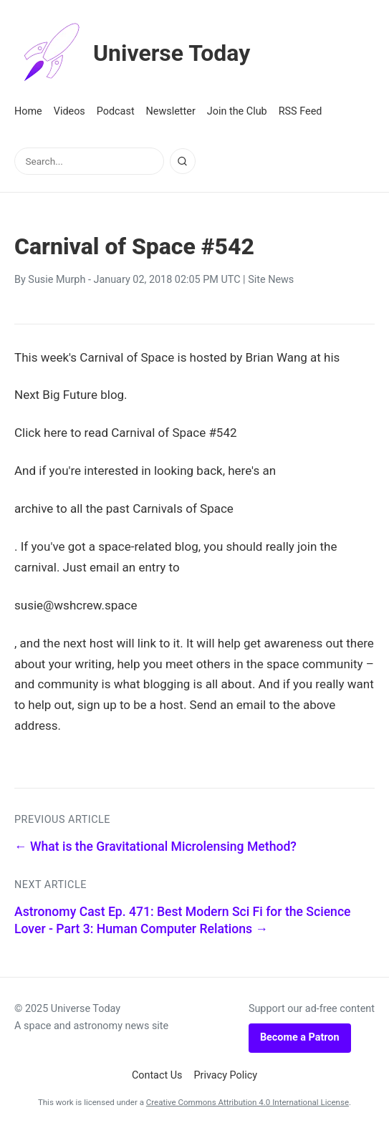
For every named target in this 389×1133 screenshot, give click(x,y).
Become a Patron (300, 1037)
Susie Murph (56, 280)
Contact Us (157, 1075)
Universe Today (132, 53)
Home (28, 111)
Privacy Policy (226, 1075)
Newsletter (171, 111)
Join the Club (237, 111)
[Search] (183, 161)
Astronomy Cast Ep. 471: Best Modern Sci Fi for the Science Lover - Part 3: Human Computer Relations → (182, 921)
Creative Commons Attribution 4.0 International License (247, 1102)
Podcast (116, 111)
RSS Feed (300, 111)
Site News (271, 280)
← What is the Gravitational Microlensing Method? (155, 846)
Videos (69, 111)
